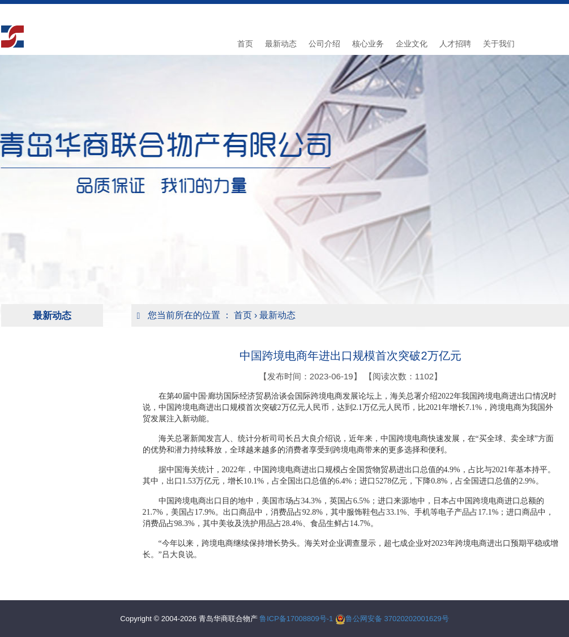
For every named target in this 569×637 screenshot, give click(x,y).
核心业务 (368, 43)
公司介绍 (324, 43)
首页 (245, 43)
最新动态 (281, 43)
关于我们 (499, 43)
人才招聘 (455, 43)
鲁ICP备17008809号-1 (296, 618)
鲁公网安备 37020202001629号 (397, 618)
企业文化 (411, 43)
